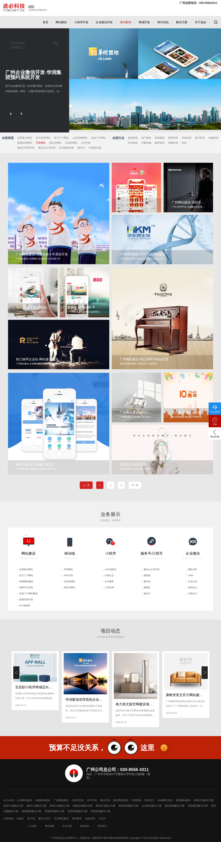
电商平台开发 (26, 587)
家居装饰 (133, 138)
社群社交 (109, 575)
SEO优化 (163, 22)
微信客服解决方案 (175, 805)
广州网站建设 (60, 800)
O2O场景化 (110, 569)
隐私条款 (84, 826)
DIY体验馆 (24, 605)
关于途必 (200, 22)
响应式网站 (55, 142)
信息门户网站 (98, 138)
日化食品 (133, 142)
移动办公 (192, 587)
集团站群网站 (24, 142)
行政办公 (192, 593)
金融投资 (213, 138)
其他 (184, 142)
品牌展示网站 (24, 138)
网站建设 (61, 22)
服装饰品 (160, 142)
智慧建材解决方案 (31, 811)
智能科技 (173, 142)
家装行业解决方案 (59, 805)
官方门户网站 (61, 138)
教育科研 (173, 138)
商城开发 (144, 22)
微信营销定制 (120, 800)
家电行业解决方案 (204, 800)
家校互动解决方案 (105, 805)
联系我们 (102, 826)
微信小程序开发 (26, 147)
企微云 (20, 818)
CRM (190, 575)
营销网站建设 (26, 581)
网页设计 (150, 800)
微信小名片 (44, 818)
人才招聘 (32, 826)
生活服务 (109, 581)
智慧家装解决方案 (55, 811)
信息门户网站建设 (28, 593)
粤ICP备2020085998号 (116, 838)
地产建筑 (146, 138)
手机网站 (41, 142)
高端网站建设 (42, 800)
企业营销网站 (79, 138)
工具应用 (109, 587)
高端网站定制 (165, 800)
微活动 (147, 581)
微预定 (147, 587)
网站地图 (49, 826)
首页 (45, 22)
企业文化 (192, 581)
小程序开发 (81, 22)
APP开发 (86, 142)
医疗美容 (200, 138)
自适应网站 (71, 142)
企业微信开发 (104, 22)
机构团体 (160, 138)
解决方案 (181, 22)
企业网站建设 (24, 800)
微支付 (81, 147)
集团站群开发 (26, 599)
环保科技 (186, 138)
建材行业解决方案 (36, 805)
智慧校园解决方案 (101, 811)
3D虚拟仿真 (94, 147)
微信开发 (105, 800)
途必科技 (90, 818)
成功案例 (125, 22)
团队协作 (192, 569)
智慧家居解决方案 (78, 811)
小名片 (102, 818)
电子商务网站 (43, 138)
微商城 (147, 575)
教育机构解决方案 (129, 805)
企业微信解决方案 (152, 805)
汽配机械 (146, 142)
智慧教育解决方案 (198, 805)
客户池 (31, 818)
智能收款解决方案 (82, 805)
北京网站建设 (61, 818)
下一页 (134, 485)
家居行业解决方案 (13, 805)
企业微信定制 (66, 147)
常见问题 (67, 826)
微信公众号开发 (47, 147)
